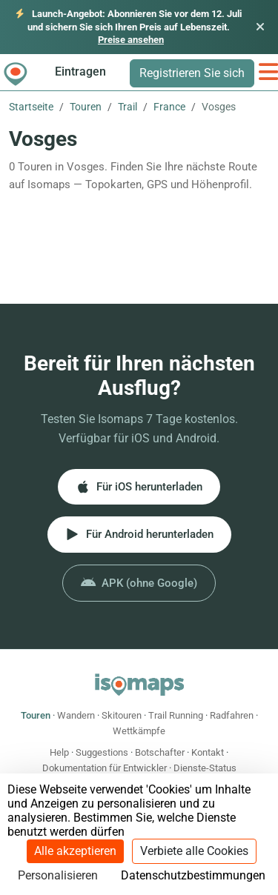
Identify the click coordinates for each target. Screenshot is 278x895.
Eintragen (80, 71)
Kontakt (207, 752)
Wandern (76, 715)
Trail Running (175, 715)
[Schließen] (260, 27)
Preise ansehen (131, 39)
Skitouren (122, 715)
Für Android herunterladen (139, 534)
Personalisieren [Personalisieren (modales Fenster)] (58, 875)
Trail (127, 107)
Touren (86, 107)
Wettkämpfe (139, 730)
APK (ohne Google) (139, 583)
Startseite (31, 107)
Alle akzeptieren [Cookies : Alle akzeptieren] (75, 851)
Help (59, 752)
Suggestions (102, 752)
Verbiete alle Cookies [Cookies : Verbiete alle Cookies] (194, 851)
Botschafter (160, 752)
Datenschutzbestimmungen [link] (193, 875)
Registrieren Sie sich (192, 73)
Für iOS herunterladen (139, 486)
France (169, 107)
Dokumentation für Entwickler (104, 767)
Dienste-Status (204, 767)
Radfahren (232, 715)
